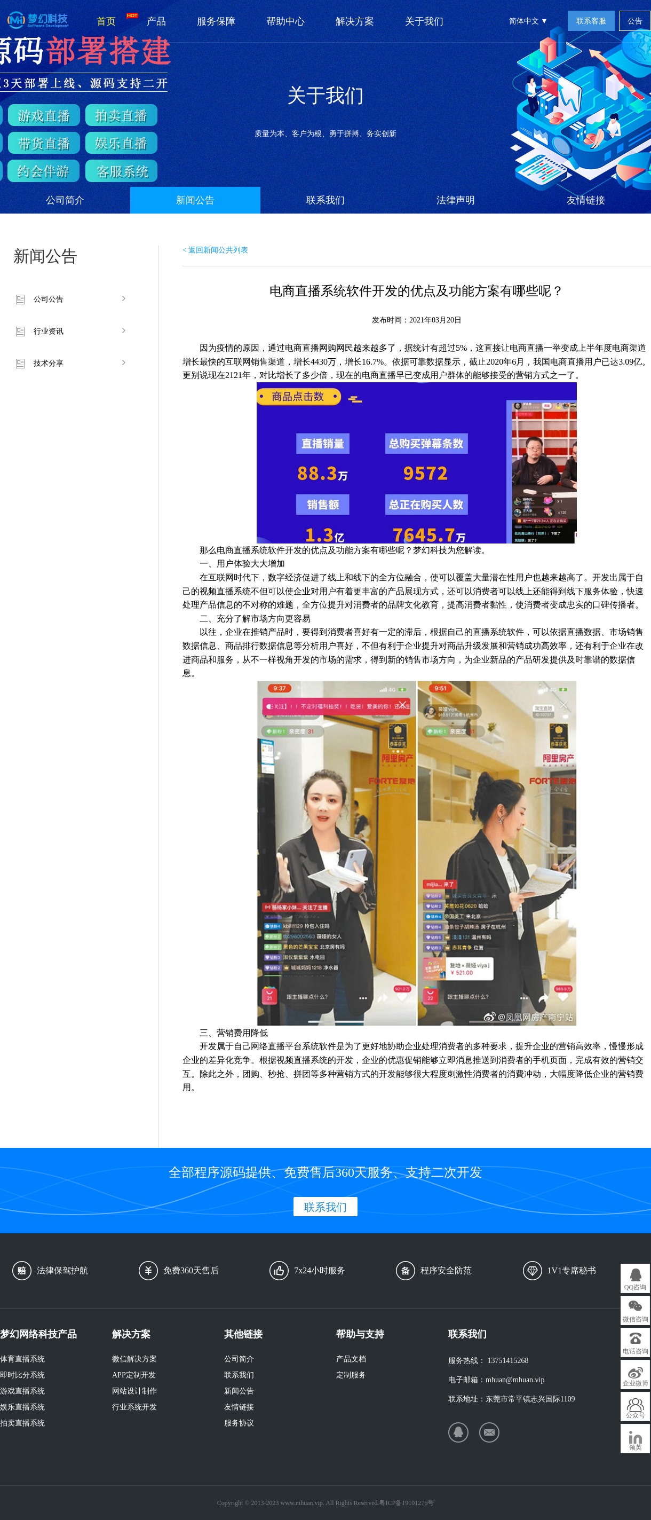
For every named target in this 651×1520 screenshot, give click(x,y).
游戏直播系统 (22, 1391)
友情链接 (586, 200)
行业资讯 (48, 331)
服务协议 (239, 1423)
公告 (635, 21)
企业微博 (635, 1383)
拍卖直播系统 (22, 1423)
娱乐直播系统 (22, 1407)
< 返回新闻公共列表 (215, 250)
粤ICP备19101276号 (406, 1503)
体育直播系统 (22, 1359)
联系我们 (325, 200)
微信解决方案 (134, 1359)
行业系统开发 (134, 1407)
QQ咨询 (635, 1287)
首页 (114, 20)
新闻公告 (195, 200)
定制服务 (351, 1375)
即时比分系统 (22, 1375)
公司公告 (48, 299)
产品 (156, 21)
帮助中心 (285, 21)
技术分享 (48, 363)
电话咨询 (635, 1351)
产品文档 (351, 1359)
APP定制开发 (134, 1375)
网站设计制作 (134, 1391)
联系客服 (591, 21)
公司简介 (65, 200)
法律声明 (455, 200)
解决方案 (355, 21)
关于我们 (424, 21)
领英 (635, 1447)
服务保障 (216, 21)
